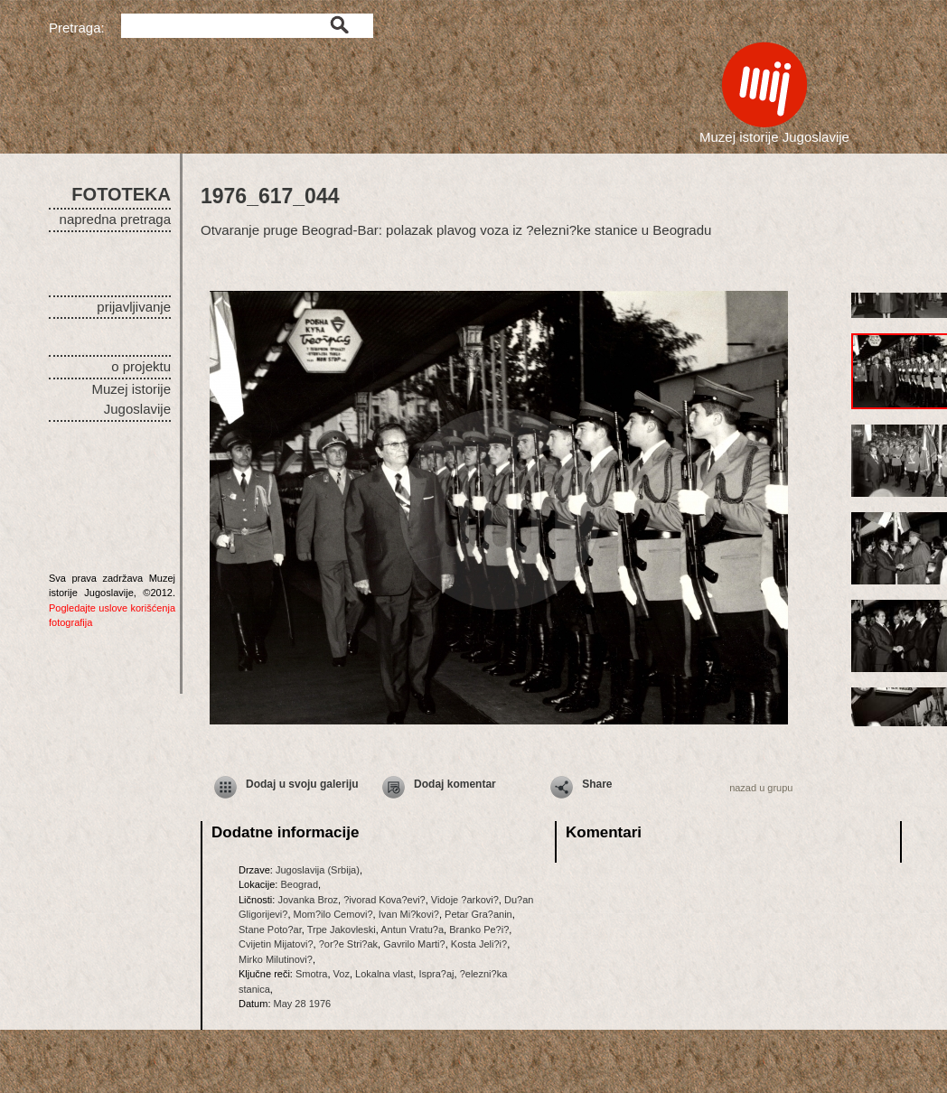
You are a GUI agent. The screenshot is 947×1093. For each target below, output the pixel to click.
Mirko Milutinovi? (276, 959)
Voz (341, 973)
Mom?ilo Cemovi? (333, 914)
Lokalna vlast (384, 973)
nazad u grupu (760, 787)
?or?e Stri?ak (348, 944)
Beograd (299, 884)
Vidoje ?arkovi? (465, 899)
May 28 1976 (303, 1003)
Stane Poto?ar (270, 929)
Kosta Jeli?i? (479, 944)
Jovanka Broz (307, 899)
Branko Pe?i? (479, 929)
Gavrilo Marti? (414, 944)
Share (597, 784)
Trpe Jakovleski (341, 929)
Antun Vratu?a (412, 929)
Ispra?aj (436, 973)
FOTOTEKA (121, 194)
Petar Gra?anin (478, 914)
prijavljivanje (134, 306)
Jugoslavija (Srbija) (318, 869)
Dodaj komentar (455, 784)
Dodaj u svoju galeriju (302, 784)
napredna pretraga (115, 219)
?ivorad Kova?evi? (384, 899)
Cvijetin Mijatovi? (276, 944)
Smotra (311, 973)
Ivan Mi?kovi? (409, 914)
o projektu (141, 366)
